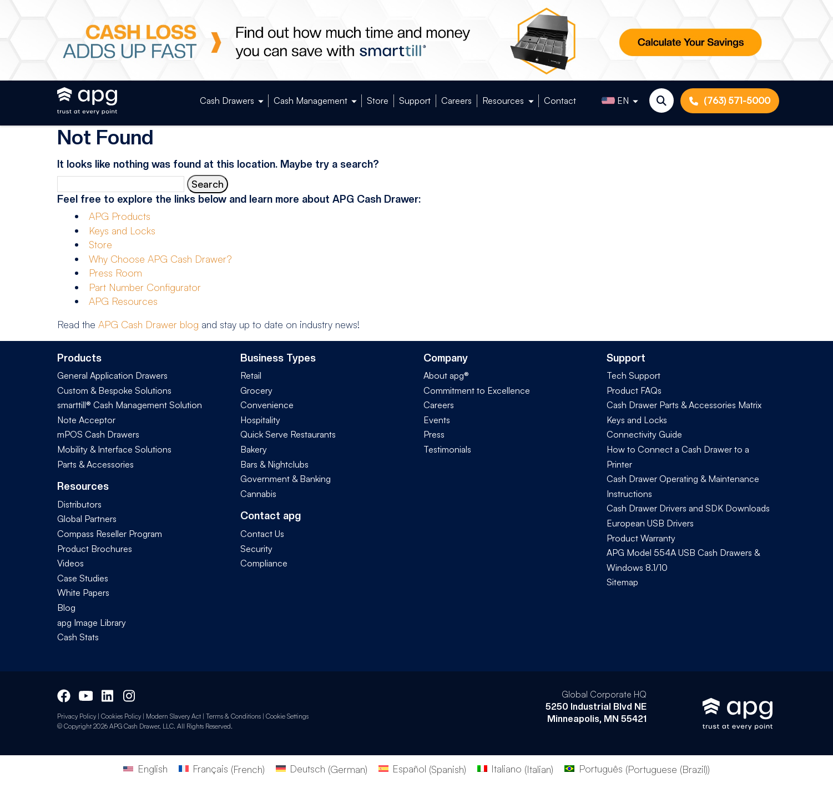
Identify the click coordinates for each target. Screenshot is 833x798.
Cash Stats (78, 637)
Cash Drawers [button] (227, 100)
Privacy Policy (76, 716)
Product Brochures (94, 548)
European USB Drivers (650, 523)
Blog (66, 607)
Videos (70, 563)
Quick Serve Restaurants (288, 434)
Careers (456, 100)
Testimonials (447, 449)
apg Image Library (91, 622)
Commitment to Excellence (476, 390)
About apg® (446, 375)
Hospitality (260, 419)
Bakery (253, 449)
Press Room (115, 273)
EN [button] (615, 100)
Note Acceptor (86, 419)
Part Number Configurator (145, 287)
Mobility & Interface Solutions (114, 449)
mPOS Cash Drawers (98, 434)
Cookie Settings (287, 716)
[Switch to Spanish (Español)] (422, 768)
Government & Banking (285, 478)
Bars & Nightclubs (274, 464)
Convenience (267, 404)
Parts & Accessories (95, 464)
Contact (560, 100)
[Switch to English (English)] (145, 768)
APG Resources (123, 301)
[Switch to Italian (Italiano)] (515, 768)
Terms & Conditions (233, 716)
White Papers (83, 592)
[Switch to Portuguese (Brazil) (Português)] (637, 768)
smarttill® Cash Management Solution (129, 404)
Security (256, 548)
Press (434, 434)
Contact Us (262, 533)
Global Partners (87, 518)
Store (377, 100)
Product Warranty (641, 538)
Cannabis (258, 493)
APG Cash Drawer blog (148, 324)
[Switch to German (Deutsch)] (321, 768)
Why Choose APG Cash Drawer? (160, 259)
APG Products (119, 216)
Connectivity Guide (644, 434)
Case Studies (82, 578)
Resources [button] (503, 100)
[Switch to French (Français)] (221, 768)
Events (436, 419)
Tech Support (633, 375)
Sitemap (622, 582)
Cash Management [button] (310, 100)
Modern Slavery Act (173, 716)
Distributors (79, 504)
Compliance (263, 563)
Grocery (256, 390)
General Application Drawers (112, 375)
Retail (250, 375)
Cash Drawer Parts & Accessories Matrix (684, 404)
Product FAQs (634, 390)
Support (415, 100)
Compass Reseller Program (109, 533)
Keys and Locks (122, 230)
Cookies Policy (121, 716)
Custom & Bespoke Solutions (114, 390)
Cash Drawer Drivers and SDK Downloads (688, 508)
